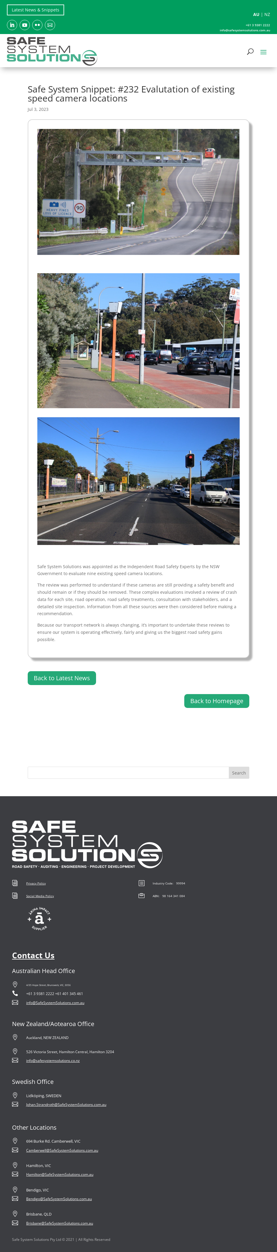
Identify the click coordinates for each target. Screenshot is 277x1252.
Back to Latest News (62, 678)
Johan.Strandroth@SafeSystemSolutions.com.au (66, 1104)
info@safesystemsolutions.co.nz (53, 1060)
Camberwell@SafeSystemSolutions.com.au (62, 1150)
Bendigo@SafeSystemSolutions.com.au (59, 1198)
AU (256, 14)
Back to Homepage (216, 701)
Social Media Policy (40, 896)
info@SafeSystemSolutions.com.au (55, 1002)
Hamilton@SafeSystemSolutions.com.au (59, 1174)
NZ (267, 14)
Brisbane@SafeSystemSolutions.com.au (59, 1223)
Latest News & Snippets (35, 10)
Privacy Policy (36, 883)
